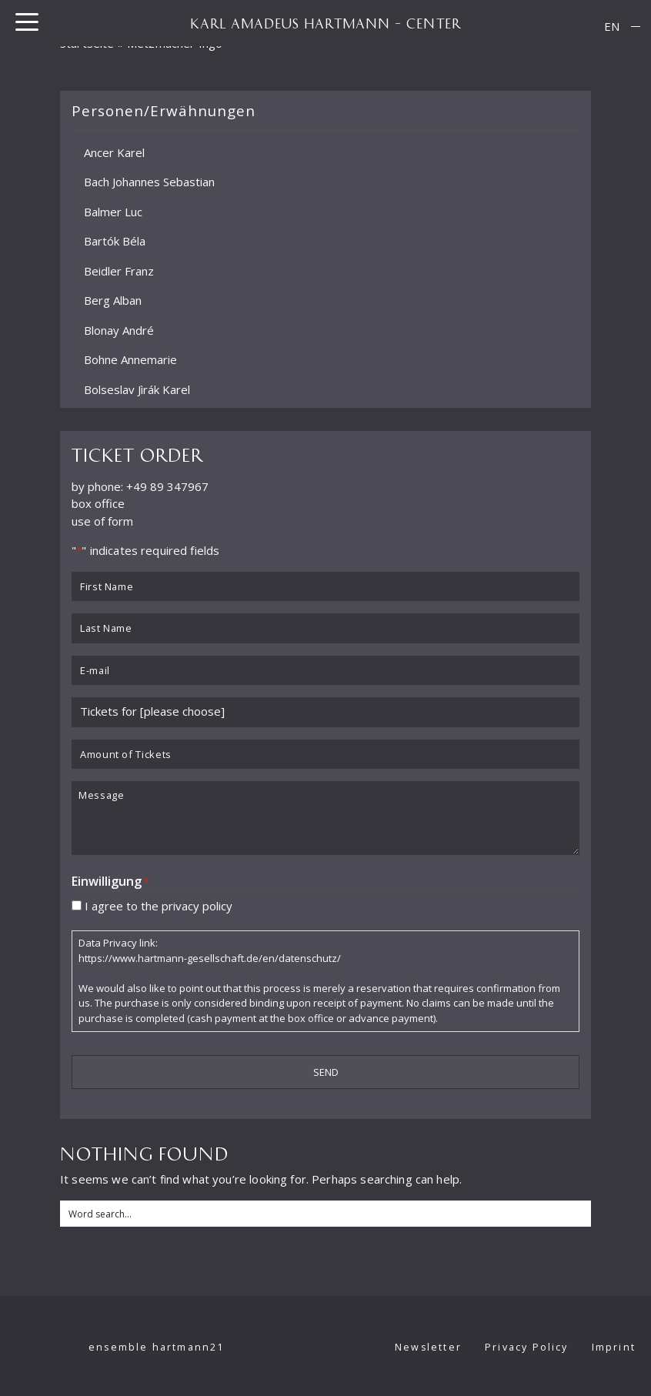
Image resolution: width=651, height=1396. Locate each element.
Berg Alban (113, 300)
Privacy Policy (527, 1347)
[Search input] (326, 1213)
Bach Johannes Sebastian (149, 181)
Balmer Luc (113, 211)
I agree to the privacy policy (158, 905)
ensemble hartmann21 (156, 1347)
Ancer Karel (114, 151)
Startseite (87, 43)
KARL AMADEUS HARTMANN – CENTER (325, 23)
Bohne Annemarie (130, 359)
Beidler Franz (119, 270)
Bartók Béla (114, 241)
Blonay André (119, 329)
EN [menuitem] (611, 26)
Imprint (614, 1347)
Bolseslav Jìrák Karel (137, 388)
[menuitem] (612, 26)
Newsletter (428, 1347)
